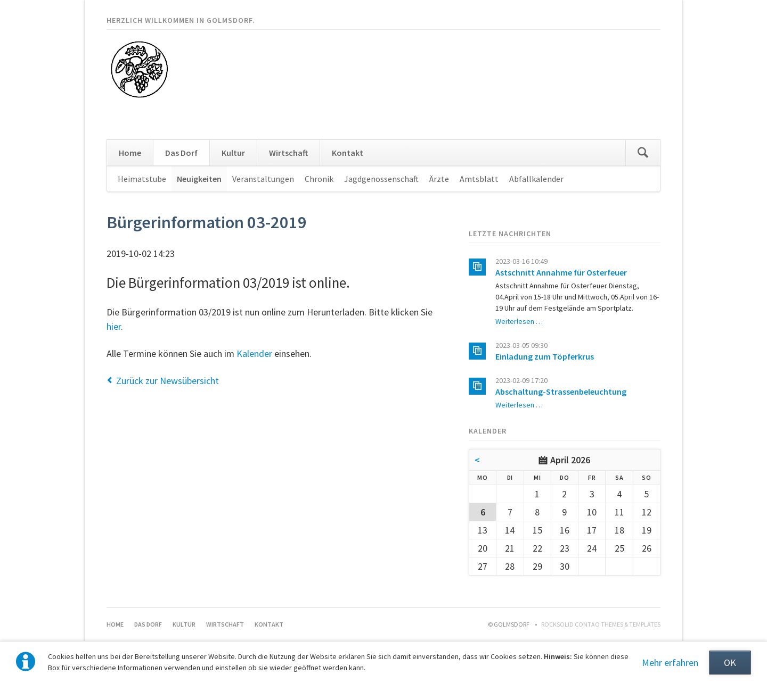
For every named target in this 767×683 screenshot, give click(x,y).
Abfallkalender (536, 178)
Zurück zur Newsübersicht (167, 380)
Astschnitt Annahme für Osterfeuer (561, 272)
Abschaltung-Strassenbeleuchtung (560, 391)
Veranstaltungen (263, 178)
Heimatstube (142, 178)
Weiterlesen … (519, 321)
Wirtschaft (288, 152)
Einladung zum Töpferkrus (544, 356)
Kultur (233, 152)
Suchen (643, 152)
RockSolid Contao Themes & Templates (600, 624)
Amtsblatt (479, 178)
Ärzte (439, 178)
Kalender (254, 353)
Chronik (319, 178)
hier (114, 326)
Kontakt (347, 152)
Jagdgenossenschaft (381, 178)
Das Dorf (181, 152)
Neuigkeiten (199, 178)
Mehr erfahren (670, 662)
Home (130, 152)
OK (730, 662)
